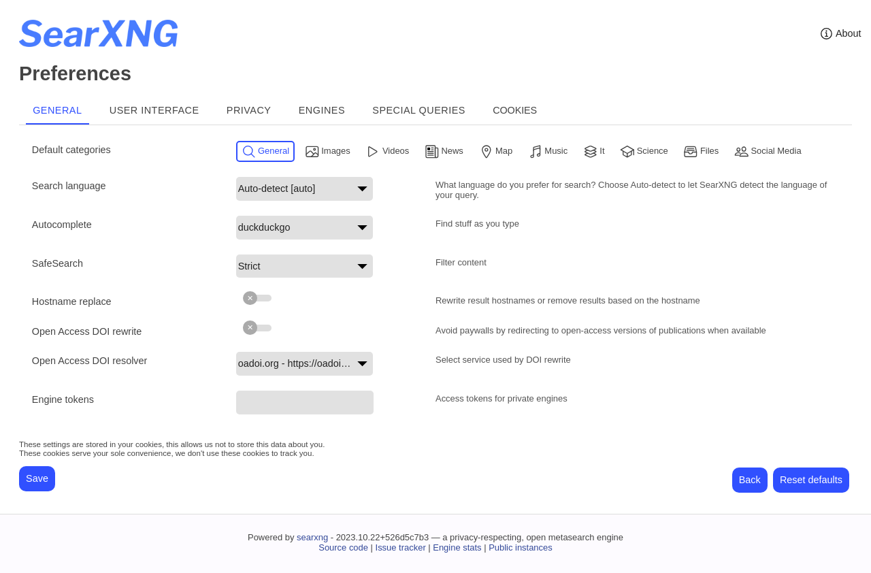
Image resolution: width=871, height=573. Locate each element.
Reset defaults (811, 479)
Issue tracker (401, 547)
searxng (312, 537)
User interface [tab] (154, 110)
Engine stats (457, 547)
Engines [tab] (322, 110)
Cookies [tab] (515, 110)
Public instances (521, 547)
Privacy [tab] (249, 110)
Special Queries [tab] (418, 110)
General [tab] (57, 110)
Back (750, 479)
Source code (343, 547)
